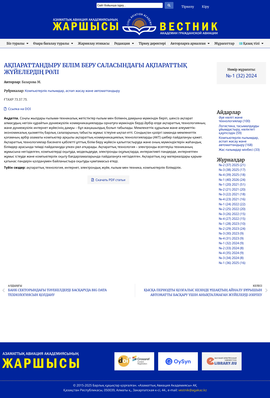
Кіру (205, 7)
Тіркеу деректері (152, 43)
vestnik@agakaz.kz (192, 390)
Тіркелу (187, 7)
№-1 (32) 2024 (241, 75)
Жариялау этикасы (93, 43)
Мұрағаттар (224, 43)
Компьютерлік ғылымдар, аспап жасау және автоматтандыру (72, 91)
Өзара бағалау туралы (53, 43)
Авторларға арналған (190, 43)
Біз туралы (17, 43)
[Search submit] (169, 5)
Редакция (124, 43)
